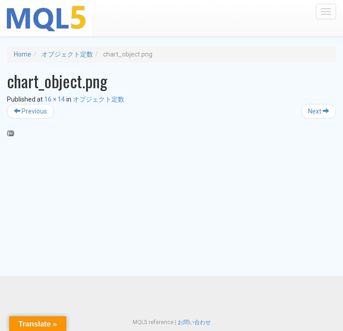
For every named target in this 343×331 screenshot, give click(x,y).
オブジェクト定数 (67, 54)
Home (22, 54)
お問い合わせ (194, 322)
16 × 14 (54, 99)
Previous (30, 111)
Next (318, 111)
